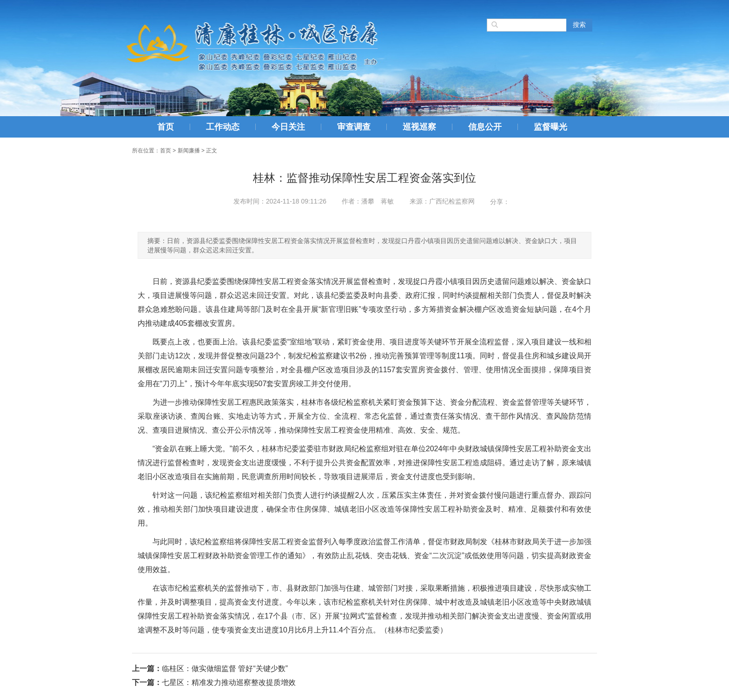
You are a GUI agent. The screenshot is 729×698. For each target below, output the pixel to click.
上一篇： (147, 668)
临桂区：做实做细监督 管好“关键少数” (225, 668)
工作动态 (222, 127)
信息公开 (485, 127)
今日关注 (288, 127)
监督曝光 (550, 127)
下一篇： (147, 682)
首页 (165, 127)
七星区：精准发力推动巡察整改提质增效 (229, 682)
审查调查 (354, 127)
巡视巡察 (419, 127)
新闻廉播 (189, 150)
